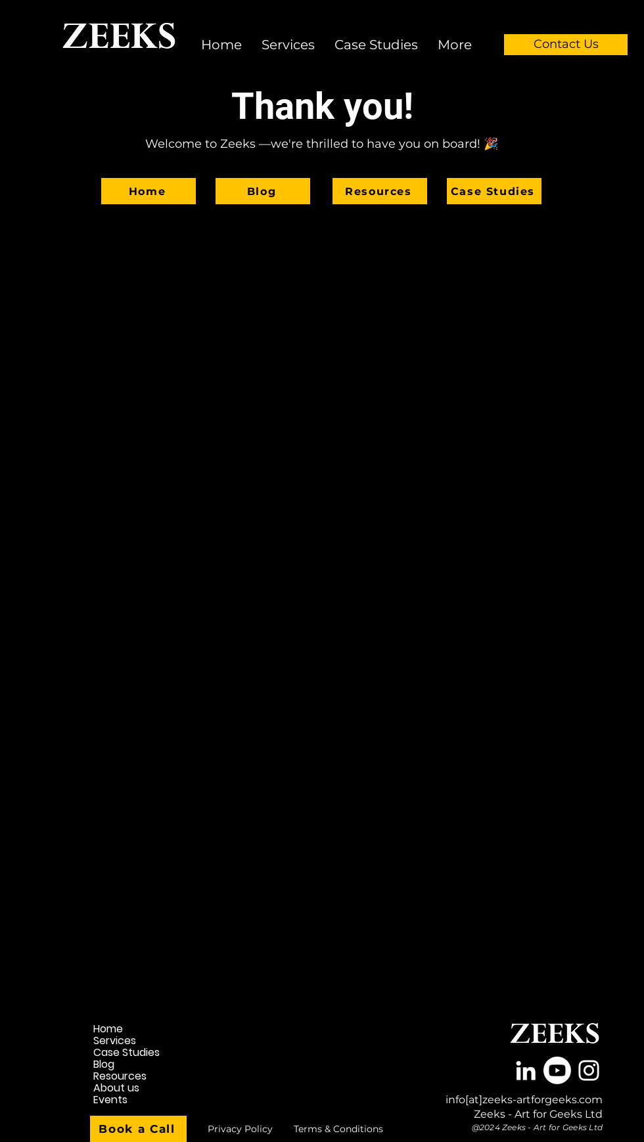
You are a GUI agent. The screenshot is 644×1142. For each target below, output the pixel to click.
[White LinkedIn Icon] (526, 1070)
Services (114, 1041)
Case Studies (126, 1053)
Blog (103, 1064)
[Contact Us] (565, 45)
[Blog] (263, 191)
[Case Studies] (494, 191)
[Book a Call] (138, 1129)
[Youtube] (557, 1070)
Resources (120, 1076)
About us (116, 1088)
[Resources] (380, 191)
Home (108, 1029)
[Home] (148, 191)
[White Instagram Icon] (589, 1070)
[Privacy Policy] (240, 1129)
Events (110, 1100)
